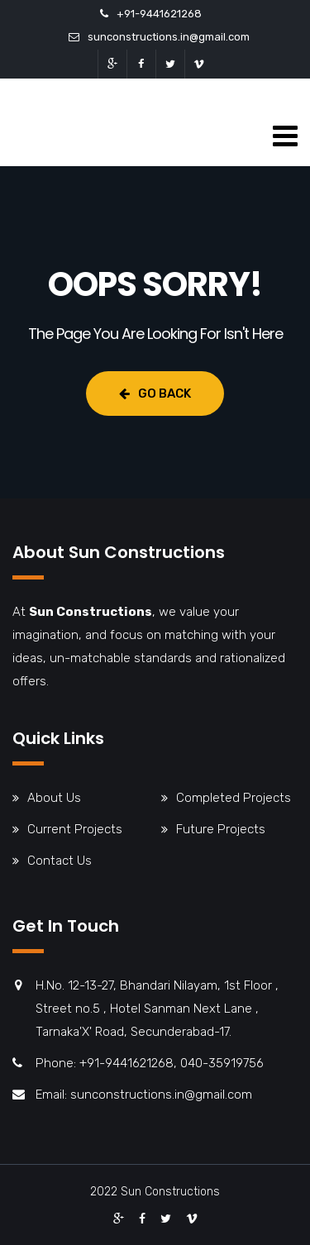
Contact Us (59, 860)
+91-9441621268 (159, 13)
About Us (54, 797)
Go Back (155, 393)
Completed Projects (233, 797)
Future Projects (220, 829)
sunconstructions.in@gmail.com (169, 37)
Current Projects (74, 829)
